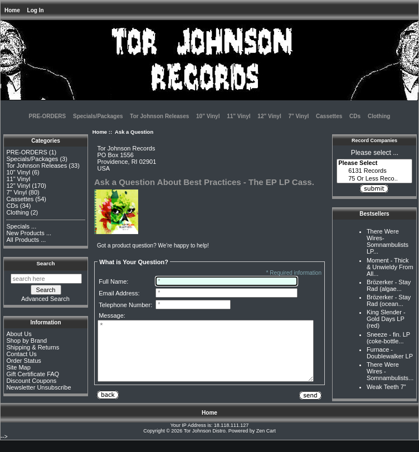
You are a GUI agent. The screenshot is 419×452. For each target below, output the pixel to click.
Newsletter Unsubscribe (38, 387)
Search (46, 263)
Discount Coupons (31, 380)
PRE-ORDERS (47, 116)
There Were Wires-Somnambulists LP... (387, 241)
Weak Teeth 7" (386, 386)
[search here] (46, 279)
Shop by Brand (26, 340)
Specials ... (21, 226)
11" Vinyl (238, 116)
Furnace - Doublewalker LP (390, 352)
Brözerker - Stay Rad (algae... (389, 285)
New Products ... (28, 233)
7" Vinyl (298, 116)
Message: (112, 315)
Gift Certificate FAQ (32, 374)
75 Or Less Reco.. (374, 179)
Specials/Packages (98, 116)
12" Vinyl (269, 116)
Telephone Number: (125, 305)
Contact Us (21, 354)
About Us (18, 334)
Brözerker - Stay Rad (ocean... (389, 300)
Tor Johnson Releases (159, 116)
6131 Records (374, 171)
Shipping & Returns (32, 347)
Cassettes (329, 116)
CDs (354, 116)
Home (12, 10)
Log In (35, 10)
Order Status (23, 360)
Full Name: (113, 281)
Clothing (379, 116)
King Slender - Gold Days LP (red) (386, 319)
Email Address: (119, 293)
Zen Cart (266, 442)
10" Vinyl (208, 116)
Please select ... (374, 153)
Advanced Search (45, 298)
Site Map (18, 367)
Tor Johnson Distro (205, 442)
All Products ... (26, 239)
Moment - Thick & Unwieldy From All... (390, 267)
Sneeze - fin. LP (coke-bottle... (388, 337)
